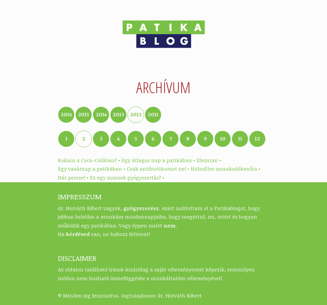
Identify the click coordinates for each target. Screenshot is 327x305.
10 (222, 138)
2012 (136, 114)
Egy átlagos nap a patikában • (158, 160)
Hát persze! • (73, 177)
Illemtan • (209, 160)
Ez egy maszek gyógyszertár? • (127, 177)
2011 (153, 114)
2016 (66, 114)
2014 (101, 114)
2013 (118, 114)
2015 (83, 114)
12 (257, 138)
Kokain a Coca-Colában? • (89, 160)
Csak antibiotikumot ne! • (158, 168)
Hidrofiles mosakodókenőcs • (225, 168)
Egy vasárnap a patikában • (91, 168)
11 (240, 138)
